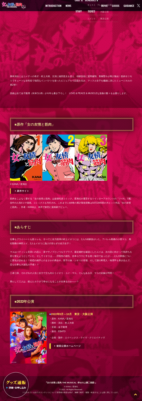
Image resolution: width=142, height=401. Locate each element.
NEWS (68, 6)
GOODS (115, 6)
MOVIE (104, 6)
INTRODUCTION (53, 6)
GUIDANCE (129, 6)
